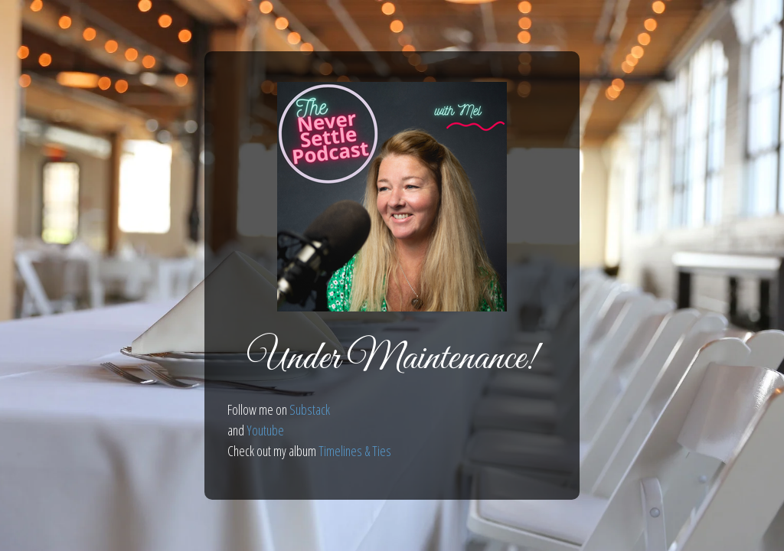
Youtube (265, 430)
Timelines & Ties (354, 451)
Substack (309, 409)
